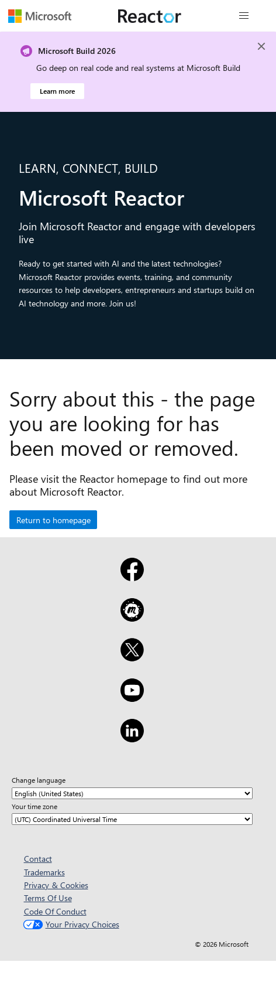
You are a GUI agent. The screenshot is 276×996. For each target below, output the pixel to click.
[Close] (261, 46)
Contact (38, 858)
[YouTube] (132, 697)
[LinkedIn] (132, 738)
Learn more (57, 90)
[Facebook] (132, 577)
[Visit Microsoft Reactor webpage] (149, 16)
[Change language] (132, 793)
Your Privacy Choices (69, 924)
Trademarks (44, 872)
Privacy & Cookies (56, 885)
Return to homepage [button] (53, 520)
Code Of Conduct (55, 911)
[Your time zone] (132, 819)
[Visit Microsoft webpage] (39, 16)
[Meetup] (132, 617)
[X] (132, 657)
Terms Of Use (48, 897)
